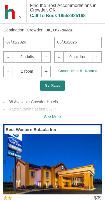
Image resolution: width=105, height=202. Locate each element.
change (66, 30)
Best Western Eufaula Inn (31, 129)
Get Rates (52, 86)
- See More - (53, 116)
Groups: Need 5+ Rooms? (77, 71)
